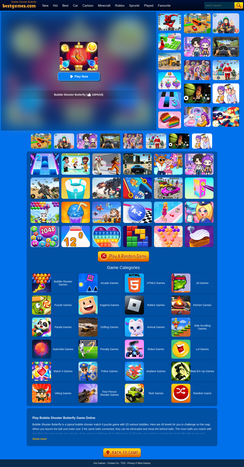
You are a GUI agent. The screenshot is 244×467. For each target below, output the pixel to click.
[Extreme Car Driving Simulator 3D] (137, 154)
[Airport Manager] (199, 203)
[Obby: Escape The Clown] (106, 154)
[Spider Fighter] (169, 14)
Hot (55, 5)
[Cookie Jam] (169, 112)
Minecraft (104, 5)
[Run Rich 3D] (169, 34)
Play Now (78, 76)
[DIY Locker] (199, 179)
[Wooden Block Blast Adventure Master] (137, 227)
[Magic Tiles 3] (169, 93)
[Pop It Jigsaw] (106, 227)
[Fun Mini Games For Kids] (168, 154)
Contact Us (113, 463)
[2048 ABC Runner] (137, 203)
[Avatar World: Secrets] (199, 154)
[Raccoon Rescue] (44, 203)
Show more (39, 438)
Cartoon (88, 5)
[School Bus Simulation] (169, 54)
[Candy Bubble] (168, 227)
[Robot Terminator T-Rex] (106, 179)
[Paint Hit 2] (75, 179)
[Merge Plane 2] (106, 203)
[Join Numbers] (75, 227)
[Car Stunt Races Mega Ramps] (168, 179)
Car (75, 5)
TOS (123, 463)
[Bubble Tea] (75, 203)
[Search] (219, 5)
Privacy (131, 463)
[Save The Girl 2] (75, 154)
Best (65, 5)
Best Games (144, 463)
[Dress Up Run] (168, 203)
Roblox (119, 5)
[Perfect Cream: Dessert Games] (199, 227)
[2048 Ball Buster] (44, 227)
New (45, 5)
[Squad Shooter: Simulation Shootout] (44, 179)
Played (148, 5)
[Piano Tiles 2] (44, 154)
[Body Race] (169, 73)
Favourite (164, 5)
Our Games (99, 463)
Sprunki (134, 5)
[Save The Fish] (137, 179)
